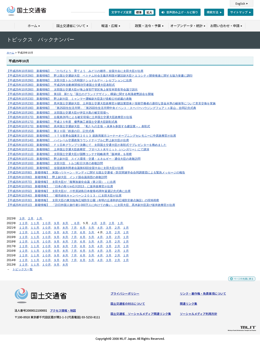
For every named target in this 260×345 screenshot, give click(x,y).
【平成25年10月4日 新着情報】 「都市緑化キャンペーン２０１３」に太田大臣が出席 (64, 195)
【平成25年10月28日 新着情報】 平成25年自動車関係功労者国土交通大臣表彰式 (61, 84)
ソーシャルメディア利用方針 (198, 315)
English (240, 3)
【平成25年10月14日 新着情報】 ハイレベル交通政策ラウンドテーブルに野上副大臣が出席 (68, 140)
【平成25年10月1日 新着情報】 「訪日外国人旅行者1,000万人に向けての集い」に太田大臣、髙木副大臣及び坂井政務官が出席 (91, 204)
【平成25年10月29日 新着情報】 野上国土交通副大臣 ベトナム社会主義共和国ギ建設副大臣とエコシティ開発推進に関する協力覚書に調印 (99, 75)
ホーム (10, 52)
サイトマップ (239, 12)
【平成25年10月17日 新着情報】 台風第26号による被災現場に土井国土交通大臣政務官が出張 (69, 117)
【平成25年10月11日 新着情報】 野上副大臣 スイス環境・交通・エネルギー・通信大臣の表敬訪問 (73, 158)
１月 (39, 218)
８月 (65, 223)
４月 (94, 223)
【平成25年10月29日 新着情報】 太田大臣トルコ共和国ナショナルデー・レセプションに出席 (69, 80)
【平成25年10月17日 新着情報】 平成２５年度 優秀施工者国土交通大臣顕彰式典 (62, 121)
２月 (30, 218)
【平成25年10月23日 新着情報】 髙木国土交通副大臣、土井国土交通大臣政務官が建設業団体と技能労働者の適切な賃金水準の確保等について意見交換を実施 (111, 103)
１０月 (46, 223)
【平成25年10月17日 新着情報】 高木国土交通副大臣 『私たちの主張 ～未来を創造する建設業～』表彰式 (78, 126)
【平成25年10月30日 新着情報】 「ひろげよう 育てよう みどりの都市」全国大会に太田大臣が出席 (75, 70)
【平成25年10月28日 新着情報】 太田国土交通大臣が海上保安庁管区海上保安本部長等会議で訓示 (72, 89)
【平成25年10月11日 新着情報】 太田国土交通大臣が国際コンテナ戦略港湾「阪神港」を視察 (69, 154)
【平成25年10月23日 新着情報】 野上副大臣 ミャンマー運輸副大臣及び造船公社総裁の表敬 (69, 98)
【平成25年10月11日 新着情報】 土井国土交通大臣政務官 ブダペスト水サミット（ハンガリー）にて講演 (78, 149)
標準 (139, 12)
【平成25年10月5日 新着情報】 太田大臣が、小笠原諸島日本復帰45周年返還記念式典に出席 (69, 191)
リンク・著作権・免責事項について (203, 295)
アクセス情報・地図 (63, 312)
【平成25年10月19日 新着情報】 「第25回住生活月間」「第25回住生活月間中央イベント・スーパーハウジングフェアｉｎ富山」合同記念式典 (101, 107)
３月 (22, 218)
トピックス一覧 (22, 269)
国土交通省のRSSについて (127, 305)
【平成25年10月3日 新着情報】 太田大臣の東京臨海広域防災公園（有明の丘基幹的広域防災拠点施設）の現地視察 (83, 200)
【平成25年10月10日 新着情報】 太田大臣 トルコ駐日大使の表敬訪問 (55, 163)
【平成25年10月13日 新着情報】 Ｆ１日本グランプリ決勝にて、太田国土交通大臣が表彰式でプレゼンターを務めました (86, 144)
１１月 (35, 223)
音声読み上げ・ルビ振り (182, 12)
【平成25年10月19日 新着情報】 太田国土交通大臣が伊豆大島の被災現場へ (58, 112)
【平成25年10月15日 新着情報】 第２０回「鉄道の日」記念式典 (50, 131)
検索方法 (212, 12)
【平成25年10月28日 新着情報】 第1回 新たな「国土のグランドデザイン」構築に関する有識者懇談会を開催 (80, 94)
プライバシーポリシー (124, 295)
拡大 (149, 12)
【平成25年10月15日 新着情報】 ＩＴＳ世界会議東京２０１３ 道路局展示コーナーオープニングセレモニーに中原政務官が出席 (91, 135)
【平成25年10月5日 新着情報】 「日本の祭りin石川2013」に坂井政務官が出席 (60, 186)
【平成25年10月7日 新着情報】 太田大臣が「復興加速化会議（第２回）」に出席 (61, 181)
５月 (91, 227)
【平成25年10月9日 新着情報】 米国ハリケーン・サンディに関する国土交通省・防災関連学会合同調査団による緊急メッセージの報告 (96, 172)
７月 (74, 227)
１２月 (23, 223)
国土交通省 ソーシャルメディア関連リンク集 (140, 315)
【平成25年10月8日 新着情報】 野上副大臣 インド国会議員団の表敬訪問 (57, 177)
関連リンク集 (188, 305)
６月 (77, 223)
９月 (56, 223)
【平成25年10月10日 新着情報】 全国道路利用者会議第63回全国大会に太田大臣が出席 (65, 168)
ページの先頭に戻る (240, 282)
